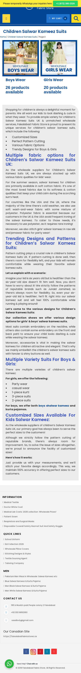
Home (3, 36)
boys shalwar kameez (54, 406)
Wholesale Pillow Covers (17, 548)
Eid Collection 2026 (14, 544)
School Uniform (12, 539)
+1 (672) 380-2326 (65, 3)
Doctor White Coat (13, 507)
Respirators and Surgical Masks (19, 521)
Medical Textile (11, 502)
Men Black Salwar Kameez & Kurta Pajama (25, 586)
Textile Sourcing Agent (16, 558)
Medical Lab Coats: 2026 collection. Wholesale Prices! (30, 511)
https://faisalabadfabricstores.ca (20, 636)
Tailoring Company (14, 563)
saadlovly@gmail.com (22, 620)
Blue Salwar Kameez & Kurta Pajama (22, 581)
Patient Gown (11, 516)
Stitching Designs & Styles (18, 553)
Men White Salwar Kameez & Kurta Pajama (26, 590)
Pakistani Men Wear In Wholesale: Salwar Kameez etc (31, 576)
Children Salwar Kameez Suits (22, 36)
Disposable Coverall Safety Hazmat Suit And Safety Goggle (33, 526)
